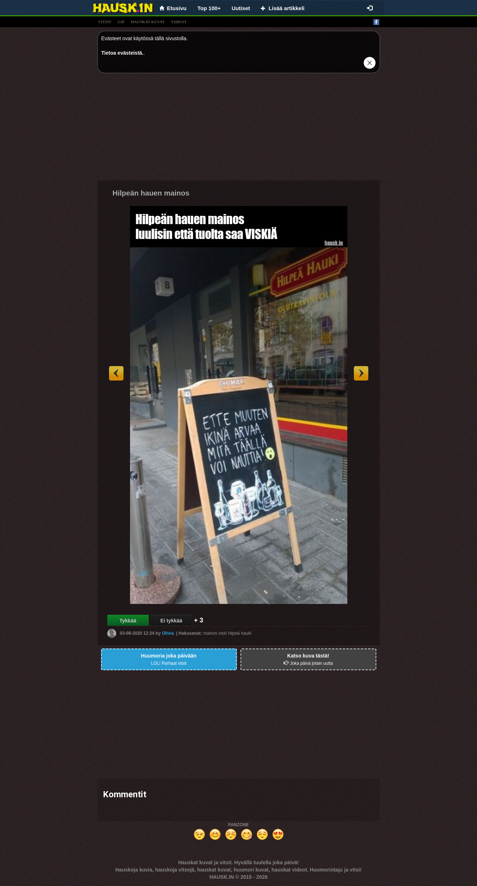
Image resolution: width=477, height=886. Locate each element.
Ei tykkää (171, 620)
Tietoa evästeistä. (122, 53)
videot (179, 22)
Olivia (168, 633)
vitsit (105, 22)
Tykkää (128, 620)
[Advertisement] (239, 129)
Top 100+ (209, 8)
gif (121, 22)
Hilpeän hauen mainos (151, 193)
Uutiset (240, 8)
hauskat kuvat (148, 22)
